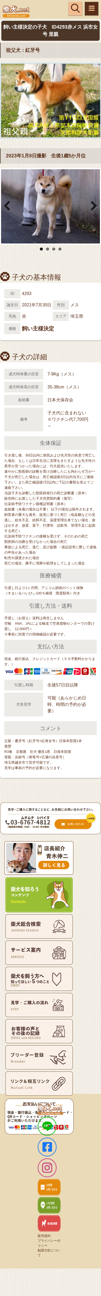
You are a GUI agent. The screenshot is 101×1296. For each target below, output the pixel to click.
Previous (9, 206)
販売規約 (44, 1236)
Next (91, 206)
